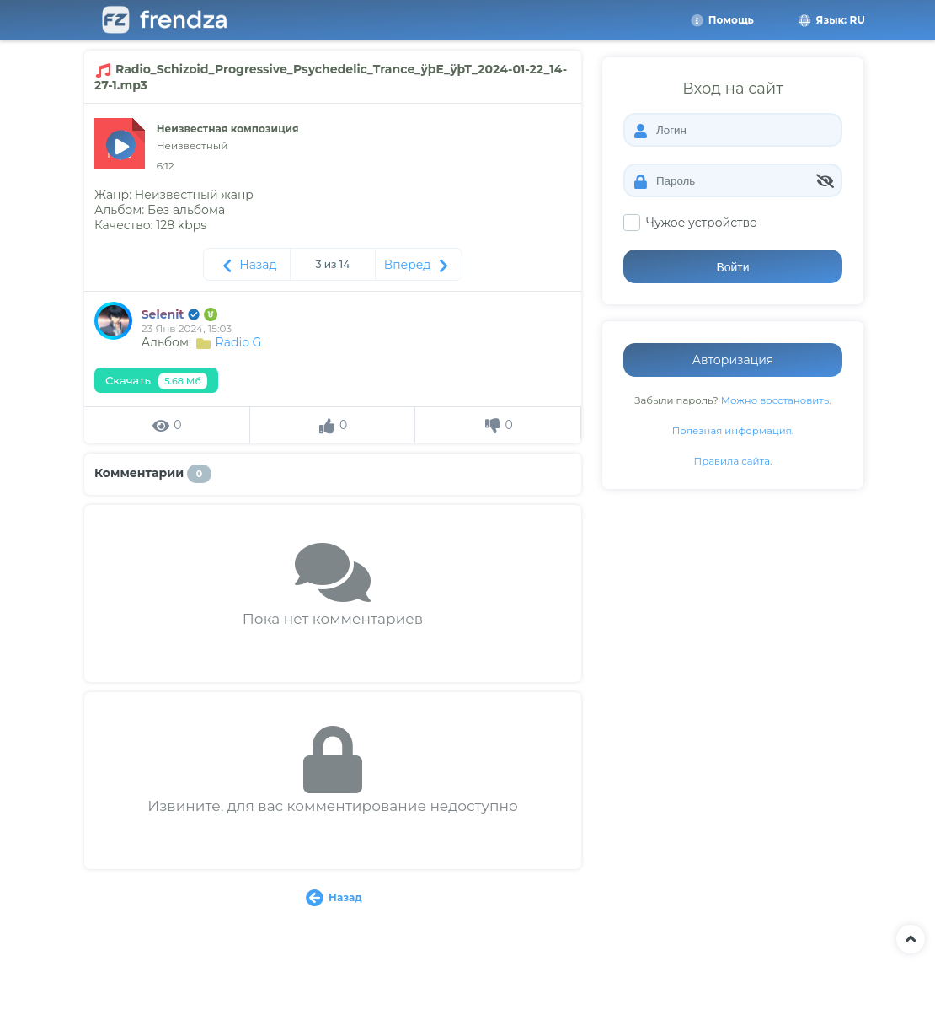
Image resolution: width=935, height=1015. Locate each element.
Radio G (239, 342)
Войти (732, 267)
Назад (247, 265)
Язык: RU (830, 20)
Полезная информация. (733, 431)
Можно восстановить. (776, 400)
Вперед (418, 265)
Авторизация (733, 360)
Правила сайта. (733, 461)
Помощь (722, 20)
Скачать (156, 381)
